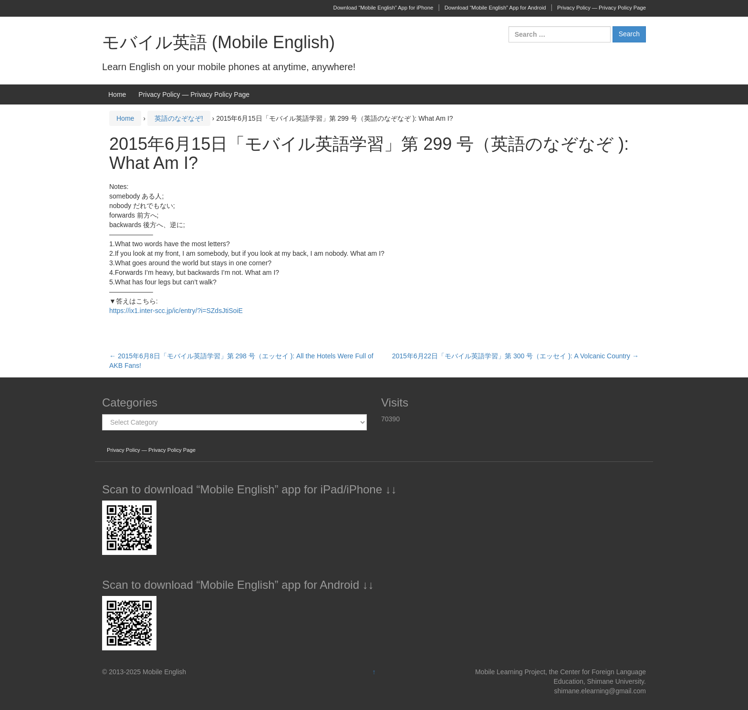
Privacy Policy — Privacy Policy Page (601, 7)
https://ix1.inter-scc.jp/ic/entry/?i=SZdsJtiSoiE (176, 310)
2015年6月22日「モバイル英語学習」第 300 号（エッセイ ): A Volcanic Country (515, 356)
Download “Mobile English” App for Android (495, 7)
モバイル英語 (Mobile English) (218, 42)
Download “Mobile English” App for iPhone (383, 7)
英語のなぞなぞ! (179, 118)
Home (117, 94)
